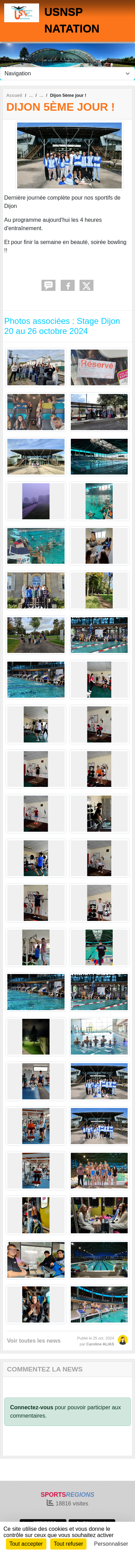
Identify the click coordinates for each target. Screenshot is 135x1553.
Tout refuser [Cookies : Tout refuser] (68, 1544)
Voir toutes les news (34, 1341)
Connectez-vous (31, 1407)
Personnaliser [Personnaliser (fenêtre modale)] (111, 1544)
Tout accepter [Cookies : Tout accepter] (26, 1544)
